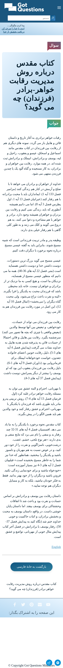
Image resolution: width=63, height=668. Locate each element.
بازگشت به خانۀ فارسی (31, 566)
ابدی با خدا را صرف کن (13, 28)
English (56, 547)
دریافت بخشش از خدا (13, 32)
